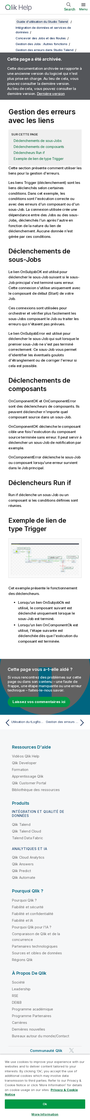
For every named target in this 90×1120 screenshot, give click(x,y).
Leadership (21, 989)
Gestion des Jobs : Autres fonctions (41, 44)
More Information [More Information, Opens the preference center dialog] (44, 1114)
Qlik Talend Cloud (26, 831)
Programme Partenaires (31, 1016)
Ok (45, 1104)
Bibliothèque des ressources (36, 790)
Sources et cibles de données (37, 953)
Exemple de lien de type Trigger (38, 159)
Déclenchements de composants (39, 147)
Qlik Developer (24, 763)
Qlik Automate (23, 877)
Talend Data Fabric (27, 838)
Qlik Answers (23, 864)
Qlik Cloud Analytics (28, 857)
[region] (45, 1087)
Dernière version (51, 93)
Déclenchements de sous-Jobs (37, 141)
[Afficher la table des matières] (9, 21)
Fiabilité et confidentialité (32, 914)
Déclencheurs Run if (29, 153)
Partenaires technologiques (35, 946)
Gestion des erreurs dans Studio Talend (44, 50)
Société (18, 982)
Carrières (19, 1022)
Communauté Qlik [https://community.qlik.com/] (46, 1050)
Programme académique (32, 1009)
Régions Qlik (22, 960)
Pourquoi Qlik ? (24, 900)
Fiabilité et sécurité (27, 907)
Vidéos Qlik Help (26, 756)
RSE (15, 996)
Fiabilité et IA (22, 920)
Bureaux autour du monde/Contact (40, 1036)
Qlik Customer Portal (29, 783)
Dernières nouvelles (28, 1029)
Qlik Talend (21, 824)
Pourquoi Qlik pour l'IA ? (31, 927)
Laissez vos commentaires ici (38, 701)
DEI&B (17, 1002)
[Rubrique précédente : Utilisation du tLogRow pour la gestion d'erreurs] (24, 723)
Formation (20, 770)
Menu (83, 9)
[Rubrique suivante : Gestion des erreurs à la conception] (66, 723)
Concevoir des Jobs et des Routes (41, 38)
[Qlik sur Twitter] (71, 1050)
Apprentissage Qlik (27, 776)
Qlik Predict (21, 871)
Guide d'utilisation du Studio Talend (42, 21)
